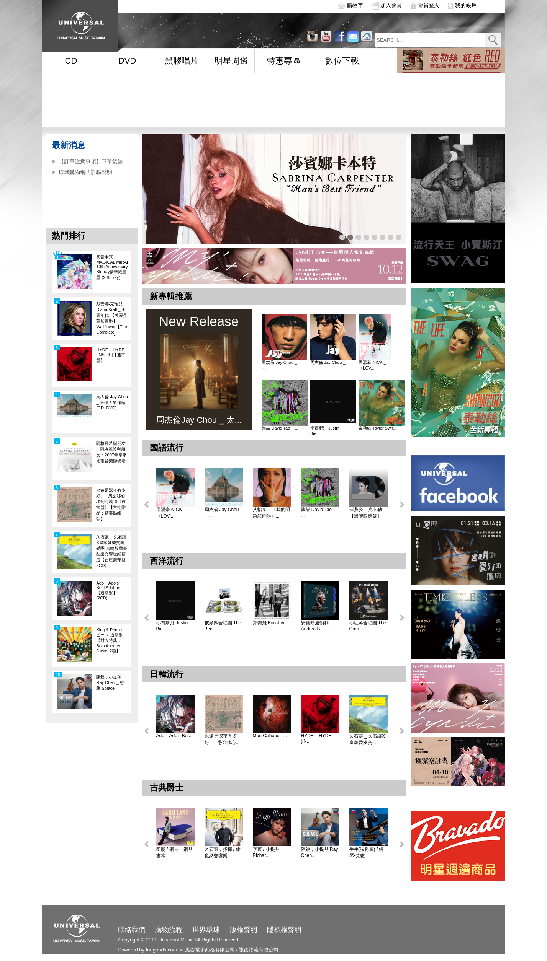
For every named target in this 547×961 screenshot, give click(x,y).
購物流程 (169, 929)
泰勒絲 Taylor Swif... (377, 428)
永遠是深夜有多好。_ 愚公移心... (222, 739)
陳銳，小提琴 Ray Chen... (319, 852)
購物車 (355, 5)
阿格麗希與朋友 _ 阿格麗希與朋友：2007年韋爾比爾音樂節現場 (111, 452)
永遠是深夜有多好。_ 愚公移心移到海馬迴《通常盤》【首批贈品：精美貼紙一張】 (111, 504)
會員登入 (428, 5)
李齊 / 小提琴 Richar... (266, 852)
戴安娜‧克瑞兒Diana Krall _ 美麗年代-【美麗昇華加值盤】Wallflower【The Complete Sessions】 (111, 318)
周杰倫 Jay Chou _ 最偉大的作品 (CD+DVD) (112, 402)
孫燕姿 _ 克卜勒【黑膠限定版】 (365, 513)
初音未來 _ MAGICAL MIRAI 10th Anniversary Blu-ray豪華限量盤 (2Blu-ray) (112, 267)
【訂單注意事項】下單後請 (91, 161)
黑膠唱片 (181, 60)
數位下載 (342, 60)
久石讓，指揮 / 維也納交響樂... (223, 852)
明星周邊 (231, 60)
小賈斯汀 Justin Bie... (324, 431)
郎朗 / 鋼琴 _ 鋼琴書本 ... (174, 852)
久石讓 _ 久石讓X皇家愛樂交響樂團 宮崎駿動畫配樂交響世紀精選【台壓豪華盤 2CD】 (111, 551)
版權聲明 (243, 929)
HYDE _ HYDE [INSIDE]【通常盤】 (110, 355)
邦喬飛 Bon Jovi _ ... (271, 626)
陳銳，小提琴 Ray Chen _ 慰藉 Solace (110, 682)
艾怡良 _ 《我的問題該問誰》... (271, 513)
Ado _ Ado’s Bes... (175, 735)
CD (71, 60)
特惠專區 (284, 60)
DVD (127, 60)
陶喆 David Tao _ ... (280, 428)
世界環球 (206, 929)
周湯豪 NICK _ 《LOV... (372, 365)
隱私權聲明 (284, 929)
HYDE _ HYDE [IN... (316, 738)
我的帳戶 (466, 5)
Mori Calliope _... (270, 735)
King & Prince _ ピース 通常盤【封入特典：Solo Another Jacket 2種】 (110, 640)
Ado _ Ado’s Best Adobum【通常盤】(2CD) (108, 590)
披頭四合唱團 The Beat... (223, 626)
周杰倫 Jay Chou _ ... (279, 365)
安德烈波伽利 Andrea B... (315, 626)
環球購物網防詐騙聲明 (85, 172)
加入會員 (391, 5)
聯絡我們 (132, 929)
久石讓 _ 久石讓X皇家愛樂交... (367, 739)
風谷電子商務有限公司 (210, 950)
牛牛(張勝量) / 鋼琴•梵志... (366, 852)
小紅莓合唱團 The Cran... (367, 626)
